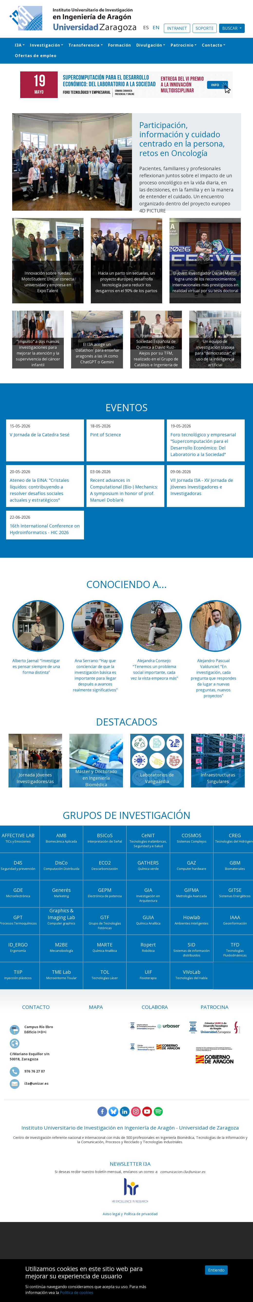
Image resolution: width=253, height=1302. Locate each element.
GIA (148, 890)
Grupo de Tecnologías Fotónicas (105, 925)
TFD (235, 944)
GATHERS (148, 862)
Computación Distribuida (61, 868)
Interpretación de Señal (105, 841)
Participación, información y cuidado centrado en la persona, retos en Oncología (182, 139)
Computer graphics (61, 923)
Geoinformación (235, 923)
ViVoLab (191, 972)
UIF (148, 972)
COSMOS (191, 835)
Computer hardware (191, 868)
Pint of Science (105, 434)
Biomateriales (235, 868)
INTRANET (177, 28)
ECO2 (105, 862)
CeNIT (148, 835)
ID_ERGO (18, 944)
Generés (61, 890)
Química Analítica (148, 923)
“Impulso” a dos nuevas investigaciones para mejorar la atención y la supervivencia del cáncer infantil (38, 353)
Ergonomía (18, 950)
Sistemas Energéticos (235, 896)
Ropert (148, 944)
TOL (104, 972)
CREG (235, 835)
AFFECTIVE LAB (18, 835)
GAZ (191, 862)
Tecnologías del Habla (191, 978)
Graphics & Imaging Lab (61, 914)
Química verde (148, 868)
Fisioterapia (148, 978)
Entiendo (216, 1270)
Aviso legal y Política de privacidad (130, 1214)
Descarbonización (105, 868)
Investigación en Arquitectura (148, 898)
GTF (104, 917)
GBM (235, 862)
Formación (119, 45)
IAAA (235, 917)
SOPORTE (205, 28)
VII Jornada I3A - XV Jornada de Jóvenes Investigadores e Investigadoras (201, 486)
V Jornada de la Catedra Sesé (39, 434)
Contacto (212, 45)
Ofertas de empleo (36, 55)
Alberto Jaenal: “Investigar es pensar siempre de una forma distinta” (36, 666)
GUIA (148, 917)
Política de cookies (76, 1292)
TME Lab (61, 972)
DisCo (61, 862)
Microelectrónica (18, 896)
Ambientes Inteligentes (191, 923)
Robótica (148, 950)
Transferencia (84, 45)
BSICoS (105, 835)
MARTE (104, 944)
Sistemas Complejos (191, 841)
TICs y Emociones (18, 841)
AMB (61, 835)
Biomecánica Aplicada (61, 841)
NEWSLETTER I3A (130, 1163)
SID (191, 944)
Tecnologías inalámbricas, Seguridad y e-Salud (148, 843)
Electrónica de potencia (105, 896)
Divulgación (149, 45)
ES (146, 27)
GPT (18, 917)
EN (156, 27)
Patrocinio (182, 45)
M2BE (61, 944)
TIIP (18, 972)
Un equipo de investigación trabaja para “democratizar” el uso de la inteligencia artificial (215, 353)
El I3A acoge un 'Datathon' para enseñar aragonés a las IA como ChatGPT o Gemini (97, 353)
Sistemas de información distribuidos (191, 952)
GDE (18, 890)
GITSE (235, 890)
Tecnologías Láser (105, 978)
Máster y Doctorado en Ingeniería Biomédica (96, 777)
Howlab (191, 917)
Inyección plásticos (18, 978)
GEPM (104, 890)
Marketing (61, 896)
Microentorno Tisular (61, 978)
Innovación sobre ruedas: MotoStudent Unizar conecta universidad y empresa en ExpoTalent (47, 281)
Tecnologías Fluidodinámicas (235, 952)
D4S (18, 862)
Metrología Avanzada (191, 896)
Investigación (45, 45)
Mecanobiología (61, 950)
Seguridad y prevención (18, 868)
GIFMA (191, 890)
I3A (18, 45)
